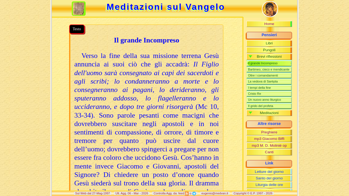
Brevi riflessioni (269, 56)
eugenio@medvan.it (214, 193)
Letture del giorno (269, 172)
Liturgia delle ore (269, 185)
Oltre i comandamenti (263, 75)
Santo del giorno (269, 178)
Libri (269, 43)
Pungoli (269, 50)
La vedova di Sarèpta (263, 81)
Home (269, 24)
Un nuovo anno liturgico (264, 99)
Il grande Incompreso (262, 63)
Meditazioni (269, 113)
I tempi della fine (259, 87)
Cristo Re (254, 93)
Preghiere (269, 132)
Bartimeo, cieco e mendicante (268, 69)
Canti (269, 152)
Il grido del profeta (260, 106)
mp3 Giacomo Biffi (269, 139)
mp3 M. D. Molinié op (269, 145)
